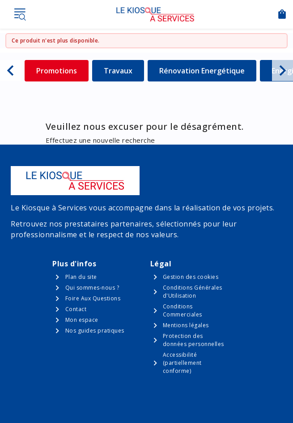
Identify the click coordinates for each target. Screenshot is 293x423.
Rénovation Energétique (202, 70)
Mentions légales (186, 325)
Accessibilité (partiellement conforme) (182, 363)
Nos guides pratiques (94, 330)
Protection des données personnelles (193, 340)
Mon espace (81, 320)
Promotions (62, 70)
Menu (19, 14)
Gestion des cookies (191, 277)
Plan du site (81, 277)
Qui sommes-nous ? (92, 287)
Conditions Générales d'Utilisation (192, 291)
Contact (76, 309)
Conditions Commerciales (182, 310)
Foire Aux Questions (93, 298)
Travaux (124, 70)
